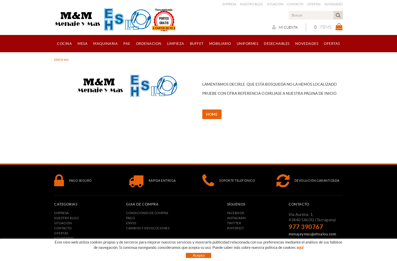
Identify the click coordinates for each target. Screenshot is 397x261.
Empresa (229, 4)
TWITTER (234, 223)
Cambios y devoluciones (147, 228)
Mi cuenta (285, 27)
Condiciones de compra (147, 213)
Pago (130, 218)
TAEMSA (315, 251)
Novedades (333, 4)
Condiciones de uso (222, 252)
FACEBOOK (236, 213)
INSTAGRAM (236, 218)
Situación (275, 4)
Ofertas (314, 4)
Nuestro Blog (251, 4)
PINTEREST (235, 228)
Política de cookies (170, 252)
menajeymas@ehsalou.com (312, 234)
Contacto (295, 4)
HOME (212, 114)
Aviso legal (196, 252)
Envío (131, 223)
